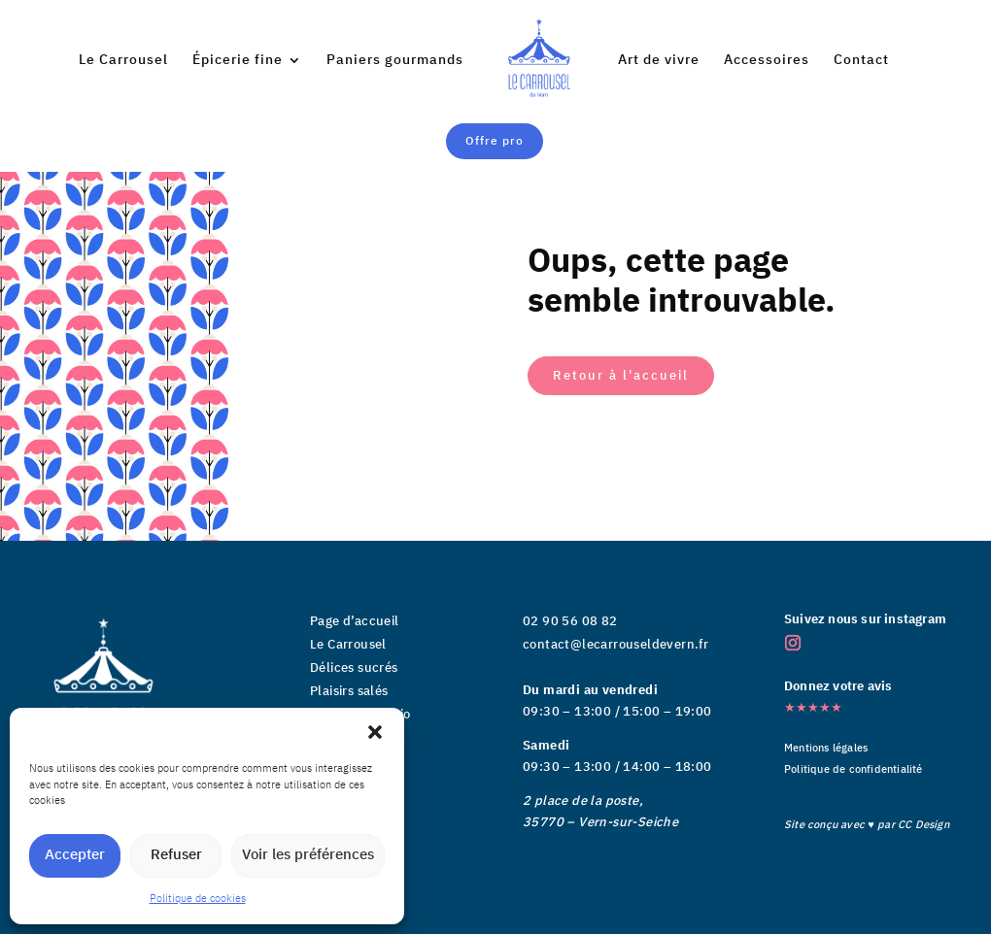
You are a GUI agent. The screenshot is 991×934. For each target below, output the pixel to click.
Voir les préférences (308, 855)
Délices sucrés (354, 668)
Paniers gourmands (394, 62)
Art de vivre (659, 62)
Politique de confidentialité (853, 770)
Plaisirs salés (349, 691)
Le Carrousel (123, 62)
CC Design (923, 825)
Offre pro (494, 141)
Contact (861, 62)
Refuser (176, 855)
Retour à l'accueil (621, 375)
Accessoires (766, 62)
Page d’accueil (354, 621)
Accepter (75, 855)
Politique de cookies (198, 899)
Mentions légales (826, 748)
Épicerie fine (237, 62)
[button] (375, 732)
